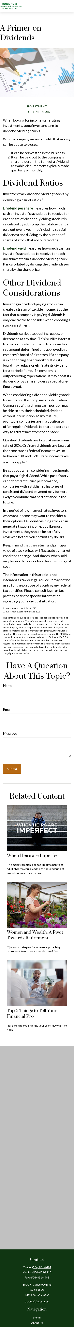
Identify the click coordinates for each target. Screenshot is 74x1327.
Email (7, 709)
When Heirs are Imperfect (33, 855)
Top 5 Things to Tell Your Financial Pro (32, 1013)
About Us (37, 1322)
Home (37, 1317)
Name (7, 685)
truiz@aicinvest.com (37, 1301)
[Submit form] (12, 769)
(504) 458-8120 (41, 1272)
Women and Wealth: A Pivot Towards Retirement (35, 935)
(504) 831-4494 (41, 1267)
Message (10, 733)
